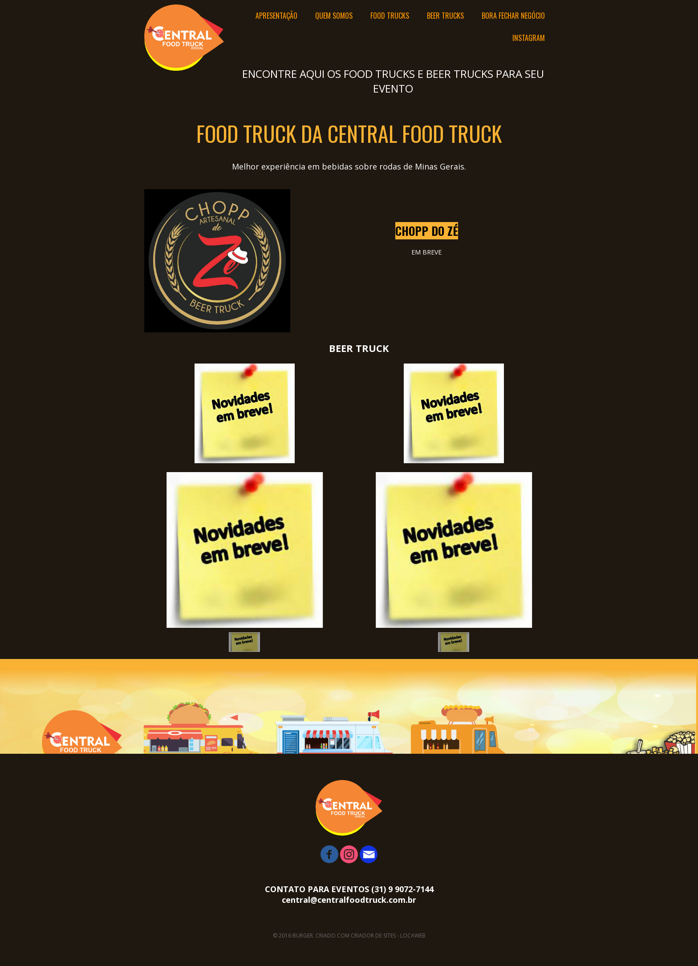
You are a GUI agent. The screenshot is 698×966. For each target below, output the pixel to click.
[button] (244, 642)
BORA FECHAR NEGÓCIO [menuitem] (513, 15)
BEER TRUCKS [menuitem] (445, 15)
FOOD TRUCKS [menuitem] (389, 15)
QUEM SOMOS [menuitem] (334, 15)
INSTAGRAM (528, 37)
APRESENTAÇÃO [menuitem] (276, 15)
